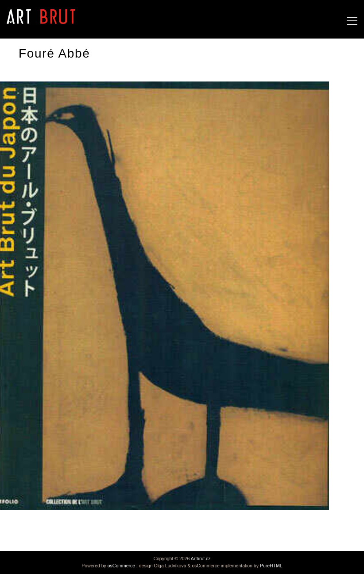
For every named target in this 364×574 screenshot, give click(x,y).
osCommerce (121, 565)
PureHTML (271, 565)
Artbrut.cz (201, 558)
